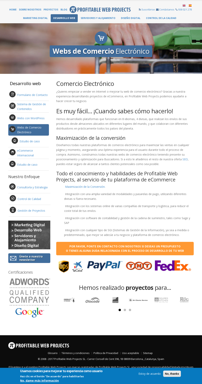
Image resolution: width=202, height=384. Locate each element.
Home (13, 9)
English (184, 5)
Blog (64, 9)
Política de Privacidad (106, 353)
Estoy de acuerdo (149, 374)
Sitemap (148, 353)
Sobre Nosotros (30, 9)
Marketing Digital (35, 18)
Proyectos (51, 9)
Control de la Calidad (161, 18)
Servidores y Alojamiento (98, 18)
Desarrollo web (64, 18)
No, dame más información (39, 380)
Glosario (53, 353)
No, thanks (172, 373)
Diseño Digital (130, 18)
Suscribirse (147, 9)
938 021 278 (184, 9)
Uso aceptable (130, 353)
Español (190, 5)
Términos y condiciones (76, 353)
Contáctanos (165, 9)
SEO (185, 159)
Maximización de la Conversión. (85, 187)
